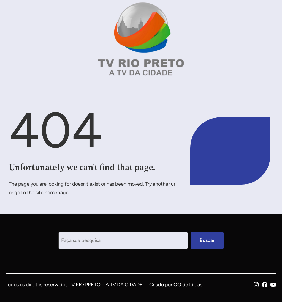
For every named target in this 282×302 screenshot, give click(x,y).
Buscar (207, 240)
